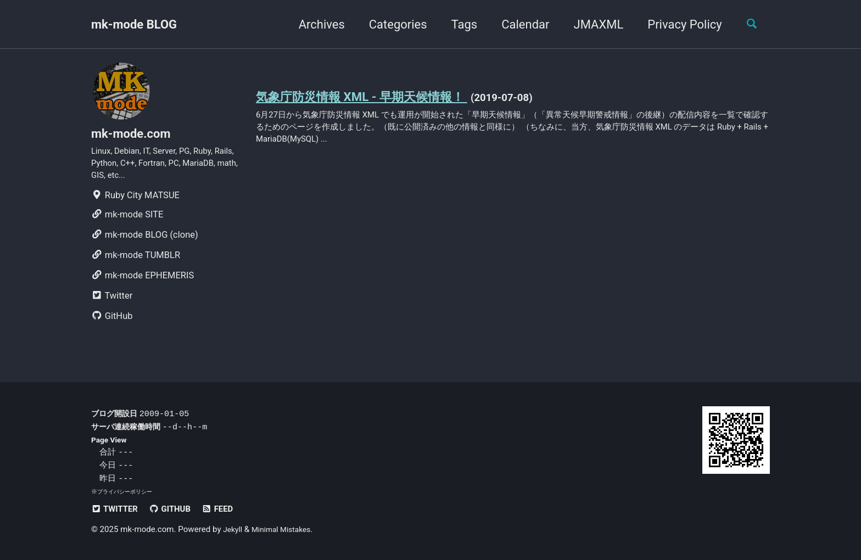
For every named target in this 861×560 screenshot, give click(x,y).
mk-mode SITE (127, 224)
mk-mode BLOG (134, 24)
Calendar (519, 24)
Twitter (111, 305)
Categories (391, 24)
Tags (457, 24)
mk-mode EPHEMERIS (142, 285)
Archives (315, 24)
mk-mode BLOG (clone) (144, 244)
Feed (228, 509)
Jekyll (233, 530)
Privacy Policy (678, 24)
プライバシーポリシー (127, 492)
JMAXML (592, 24)
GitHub (112, 326)
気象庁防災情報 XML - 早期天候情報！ (375, 97)
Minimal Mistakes (286, 530)
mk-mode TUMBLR (135, 265)
